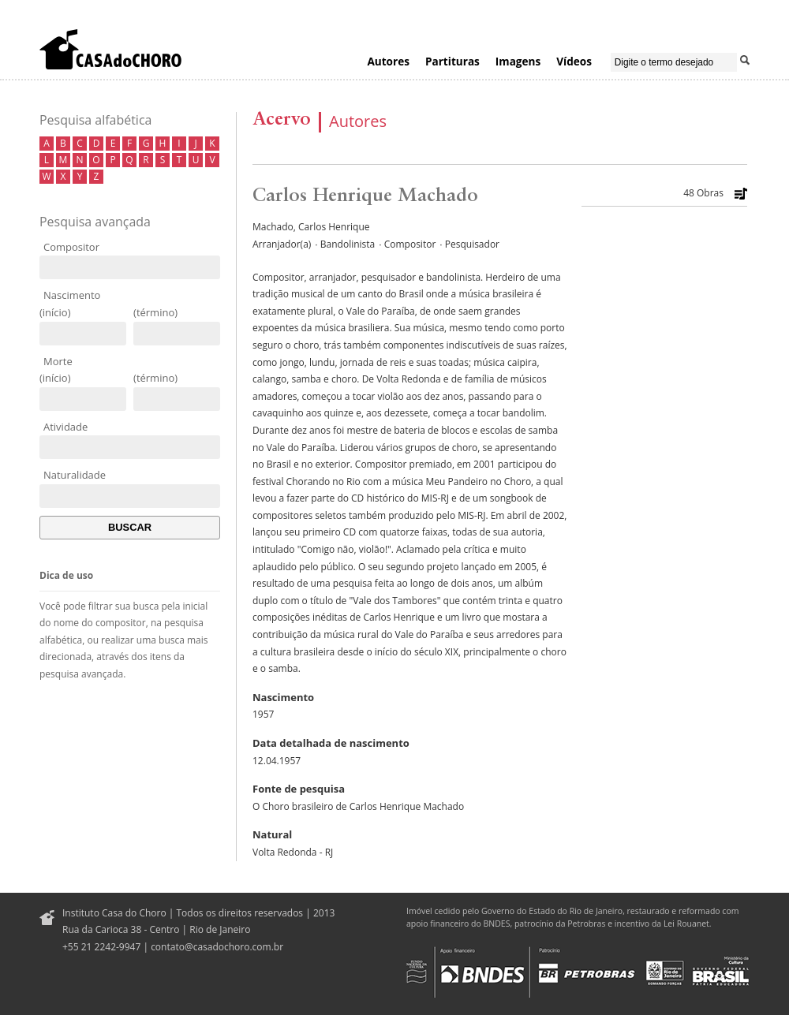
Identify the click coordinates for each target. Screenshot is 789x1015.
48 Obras (703, 193)
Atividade (65, 427)
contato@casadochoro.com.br (217, 946)
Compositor (71, 247)
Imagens (517, 61)
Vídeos (574, 61)
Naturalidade (74, 475)
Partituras (452, 61)
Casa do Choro (110, 48)
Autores (388, 61)
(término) (155, 312)
